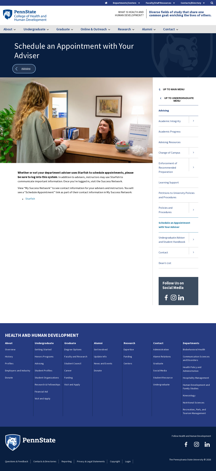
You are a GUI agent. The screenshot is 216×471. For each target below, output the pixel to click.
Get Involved (101, 349)
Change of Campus (169, 152)
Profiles (9, 363)
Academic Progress (170, 131)
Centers (128, 363)
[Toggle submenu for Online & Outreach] (111, 29)
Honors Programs (44, 356)
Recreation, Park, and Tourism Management (194, 411)
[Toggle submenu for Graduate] (74, 29)
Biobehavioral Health (194, 349)
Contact (169, 29)
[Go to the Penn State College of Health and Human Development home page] (24, 15)
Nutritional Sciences (194, 402)
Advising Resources (170, 142)
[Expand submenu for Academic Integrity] (193, 121)
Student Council (72, 363)
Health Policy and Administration (192, 369)
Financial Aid (41, 391)
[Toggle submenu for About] (16, 29)
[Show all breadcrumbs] (24, 68)
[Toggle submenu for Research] (135, 29)
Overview (10, 349)
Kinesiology (189, 395)
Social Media (160, 370)
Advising (164, 110)
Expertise (129, 349)
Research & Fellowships (47, 384)
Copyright (115, 461)
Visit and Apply (42, 398)
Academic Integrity (170, 121)
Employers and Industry (17, 370)
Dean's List (165, 263)
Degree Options (73, 349)
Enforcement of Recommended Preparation (168, 167)
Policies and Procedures (165, 210)
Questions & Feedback (16, 461)
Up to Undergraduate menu (179, 99)
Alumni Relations (162, 356)
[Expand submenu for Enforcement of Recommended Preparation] (193, 167)
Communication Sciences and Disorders (196, 358)
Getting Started (43, 349)
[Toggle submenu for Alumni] (156, 29)
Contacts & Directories (44, 461)
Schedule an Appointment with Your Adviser (174, 225)
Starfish (30, 198)
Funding (68, 377)
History (9, 356)
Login (128, 461)
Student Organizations (47, 377)
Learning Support (169, 182)
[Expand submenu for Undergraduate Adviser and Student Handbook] (193, 239)
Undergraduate (34, 29)
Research (124, 29)
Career (68, 370)
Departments (191, 343)
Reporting (67, 461)
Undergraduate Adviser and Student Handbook (172, 240)
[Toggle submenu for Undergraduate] (49, 29)
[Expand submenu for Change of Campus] (193, 153)
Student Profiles (43, 370)
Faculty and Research (75, 356)
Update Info (100, 356)
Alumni (147, 29)
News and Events (103, 363)
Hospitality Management (196, 377)
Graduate (63, 29)
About (8, 29)
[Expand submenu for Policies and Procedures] (193, 210)
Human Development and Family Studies (196, 386)
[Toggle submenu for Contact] (179, 29)
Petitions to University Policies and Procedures (177, 195)
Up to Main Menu (173, 89)
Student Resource (163, 377)
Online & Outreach (94, 29)
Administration (161, 349)
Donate (9, 377)
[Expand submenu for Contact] (193, 252)
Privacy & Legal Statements (91, 461)
